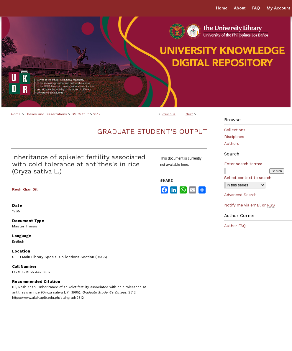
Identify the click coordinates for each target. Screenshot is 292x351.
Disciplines (234, 137)
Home (16, 114)
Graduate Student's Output (152, 131)
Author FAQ (235, 226)
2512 (97, 114)
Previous (168, 114)
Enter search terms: (243, 164)
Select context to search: (248, 178)
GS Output (80, 114)
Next (189, 114)
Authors (231, 143)
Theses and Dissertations (46, 114)
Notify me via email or (249, 205)
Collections (234, 130)
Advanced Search (240, 195)
